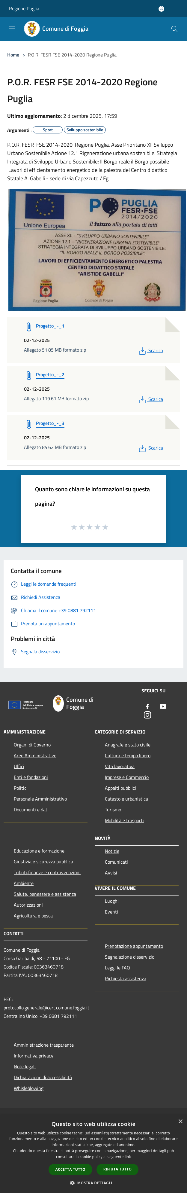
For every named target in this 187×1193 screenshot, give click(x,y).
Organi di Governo (32, 744)
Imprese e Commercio (127, 777)
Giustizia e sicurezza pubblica (43, 861)
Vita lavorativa (120, 766)
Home (13, 54)
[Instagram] (147, 715)
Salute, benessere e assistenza (45, 894)
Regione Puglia (24, 8)
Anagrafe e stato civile (127, 744)
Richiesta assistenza (125, 978)
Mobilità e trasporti (124, 820)
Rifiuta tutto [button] (117, 1169)
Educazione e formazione (39, 850)
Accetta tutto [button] (70, 1169)
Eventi (111, 911)
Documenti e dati (31, 809)
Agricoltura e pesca (33, 915)
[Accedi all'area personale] (161, 9)
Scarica (150, 350)
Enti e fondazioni (31, 777)
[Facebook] (147, 706)
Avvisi (111, 872)
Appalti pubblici (120, 788)
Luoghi (112, 901)
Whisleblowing (28, 1088)
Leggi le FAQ (117, 967)
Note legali (25, 1066)
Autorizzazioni (28, 904)
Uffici (19, 766)
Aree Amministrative (35, 755)
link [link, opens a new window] (128, 1156)
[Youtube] (163, 706)
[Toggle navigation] (12, 28)
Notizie (112, 851)
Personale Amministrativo (40, 798)
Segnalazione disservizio (129, 956)
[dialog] (93, 1154)
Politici (21, 788)
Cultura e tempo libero (127, 755)
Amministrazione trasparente (44, 1044)
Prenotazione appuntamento (134, 946)
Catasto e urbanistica (126, 798)
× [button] (180, 1121)
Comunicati (116, 861)
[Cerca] (174, 28)
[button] (93, 1183)
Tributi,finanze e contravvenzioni (47, 872)
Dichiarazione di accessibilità (43, 1077)
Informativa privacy (33, 1055)
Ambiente (24, 883)
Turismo (113, 809)
